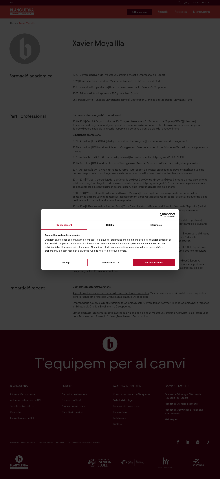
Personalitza (110, 262)
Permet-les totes (154, 262)
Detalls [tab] (110, 225)
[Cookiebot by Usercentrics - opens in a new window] (162, 214)
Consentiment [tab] (64, 225)
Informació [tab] (156, 225)
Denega (66, 262)
